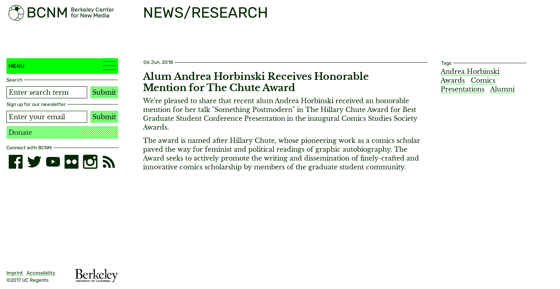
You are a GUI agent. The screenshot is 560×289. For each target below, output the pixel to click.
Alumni (502, 89)
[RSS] (109, 162)
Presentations (462, 89)
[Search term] (46, 92)
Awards (453, 80)
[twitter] (34, 162)
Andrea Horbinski (470, 71)
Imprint (14, 273)
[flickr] (71, 162)
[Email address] (46, 117)
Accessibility (41, 273)
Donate (20, 132)
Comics (483, 80)
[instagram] (90, 162)
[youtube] (53, 162)
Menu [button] (62, 65)
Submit (104, 92)
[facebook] (15, 162)
